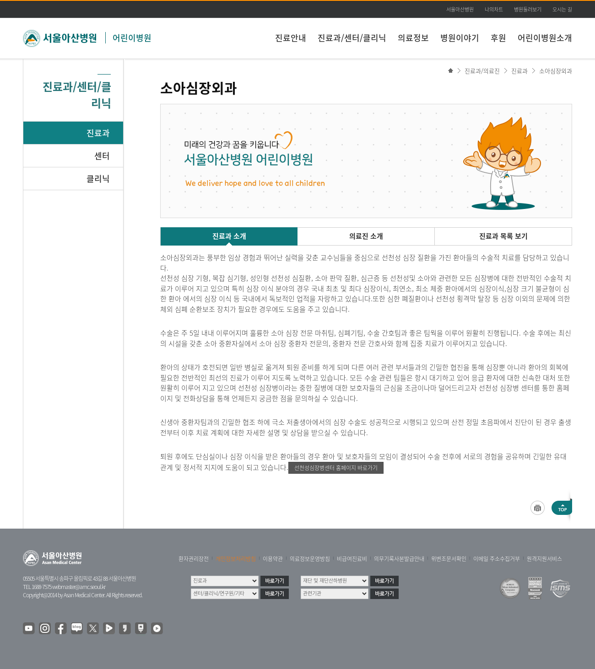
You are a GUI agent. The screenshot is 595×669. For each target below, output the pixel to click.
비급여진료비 (352, 559)
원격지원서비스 (544, 559)
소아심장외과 (555, 71)
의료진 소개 (366, 236)
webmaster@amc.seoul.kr (78, 587)
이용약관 (273, 559)
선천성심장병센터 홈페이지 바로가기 (336, 468)
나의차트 (494, 9)
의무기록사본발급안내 (399, 559)
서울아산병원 (460, 9)
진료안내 (290, 38)
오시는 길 (562, 9)
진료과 (98, 133)
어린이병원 (132, 38)
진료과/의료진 (482, 71)
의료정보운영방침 (310, 559)
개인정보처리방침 (236, 559)
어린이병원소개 (545, 38)
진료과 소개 (229, 236)
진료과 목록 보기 (503, 236)
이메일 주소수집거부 (496, 559)
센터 (102, 156)
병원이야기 (459, 38)
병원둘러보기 (527, 9)
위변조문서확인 (448, 559)
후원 (498, 38)
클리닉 (98, 178)
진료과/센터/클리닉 (352, 38)
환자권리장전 (193, 559)
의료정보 (413, 38)
